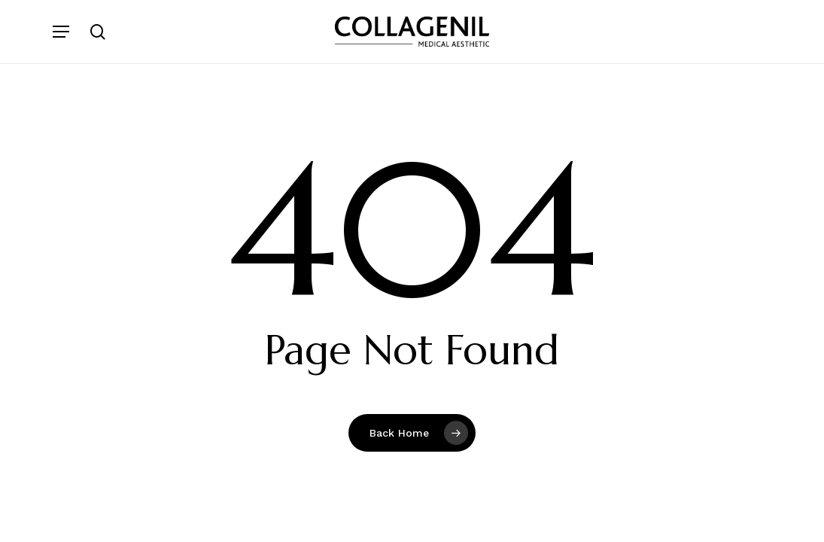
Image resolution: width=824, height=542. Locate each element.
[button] (61, 31)
